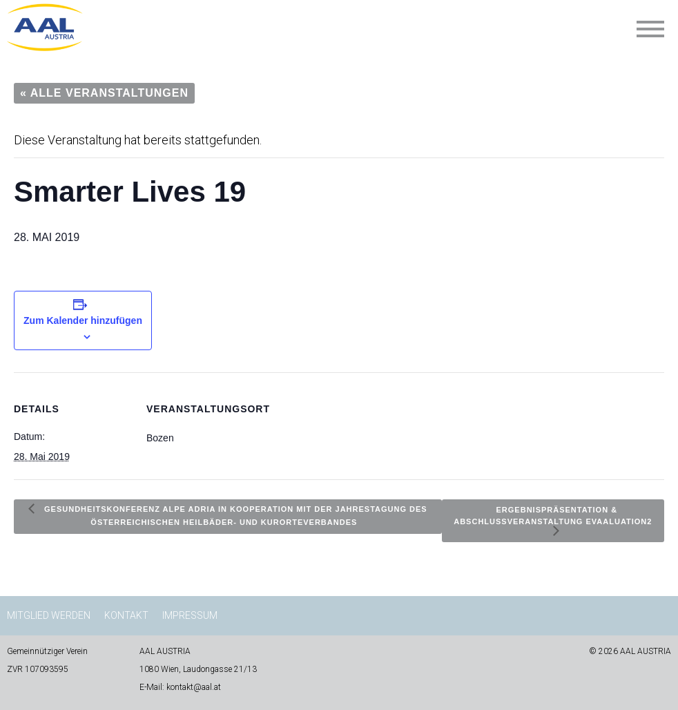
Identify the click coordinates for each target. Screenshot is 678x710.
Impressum (189, 615)
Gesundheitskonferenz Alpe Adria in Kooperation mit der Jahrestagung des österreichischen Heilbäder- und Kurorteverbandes (234, 515)
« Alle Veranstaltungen (104, 93)
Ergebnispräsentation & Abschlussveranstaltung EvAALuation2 (553, 515)
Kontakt (126, 615)
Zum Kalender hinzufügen (82, 320)
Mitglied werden (48, 615)
